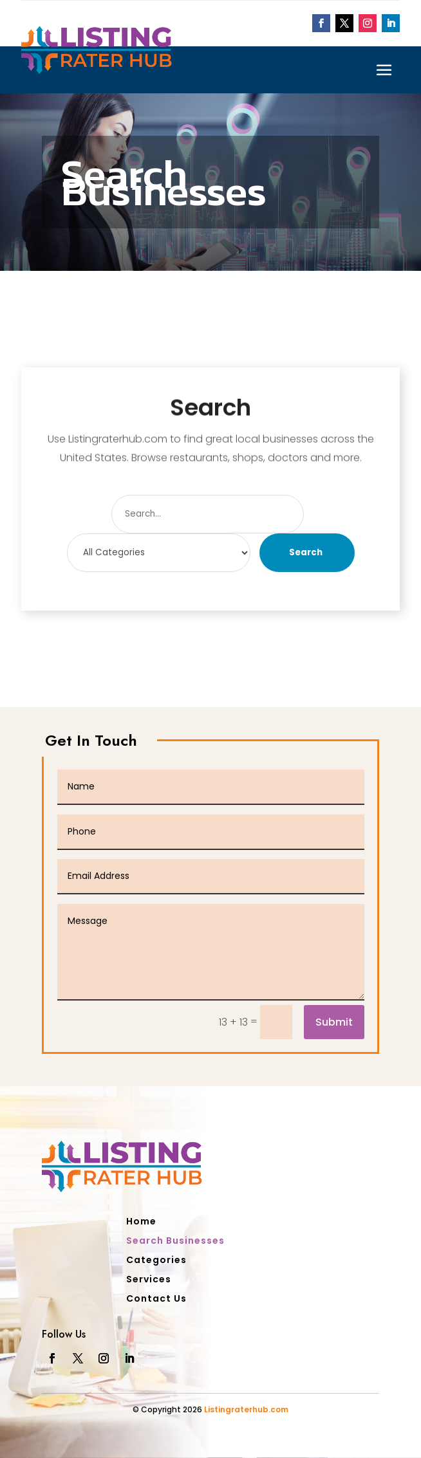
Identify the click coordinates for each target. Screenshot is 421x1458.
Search (306, 552)
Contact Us (156, 1299)
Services (148, 1280)
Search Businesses (175, 1241)
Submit (334, 1022)
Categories (156, 1260)
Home (141, 1222)
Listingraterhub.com (246, 1409)
